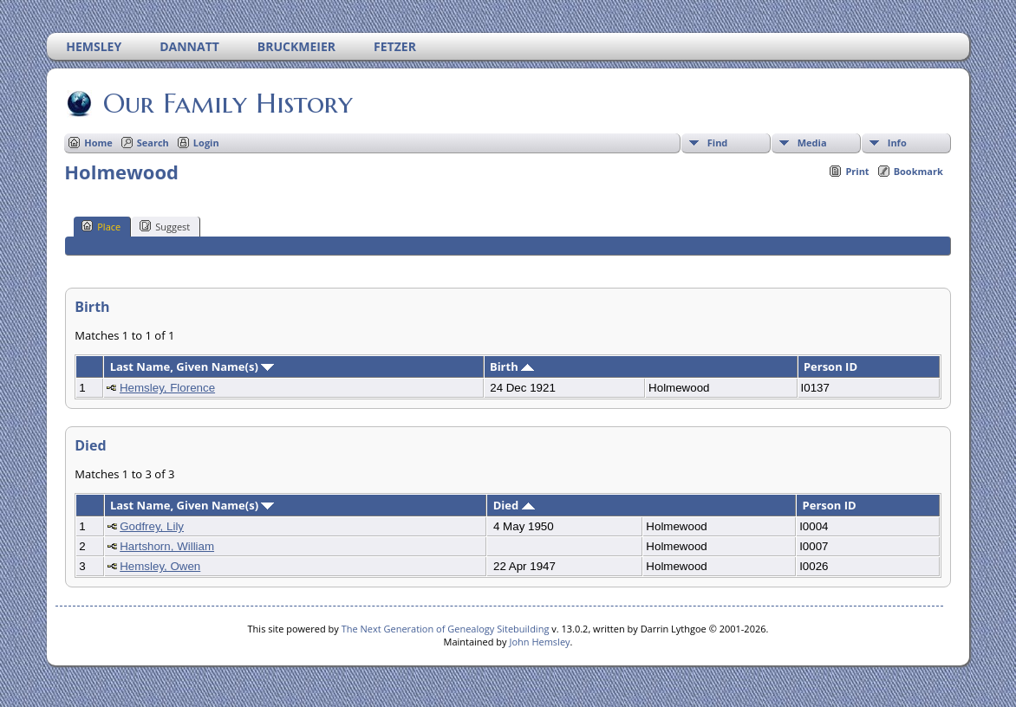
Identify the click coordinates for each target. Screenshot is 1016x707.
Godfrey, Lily (152, 526)
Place (100, 226)
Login (206, 142)
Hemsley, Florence (167, 387)
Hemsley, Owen (160, 566)
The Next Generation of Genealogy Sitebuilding (446, 628)
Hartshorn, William (167, 546)
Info (897, 142)
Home (98, 142)
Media (812, 142)
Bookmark (918, 171)
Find (717, 142)
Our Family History (227, 103)
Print (857, 171)
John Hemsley (539, 641)
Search (153, 142)
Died (514, 505)
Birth (512, 366)
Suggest (165, 226)
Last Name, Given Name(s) (192, 366)
